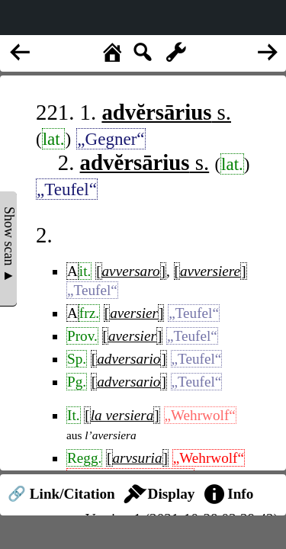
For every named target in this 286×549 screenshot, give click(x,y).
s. (166, 112)
